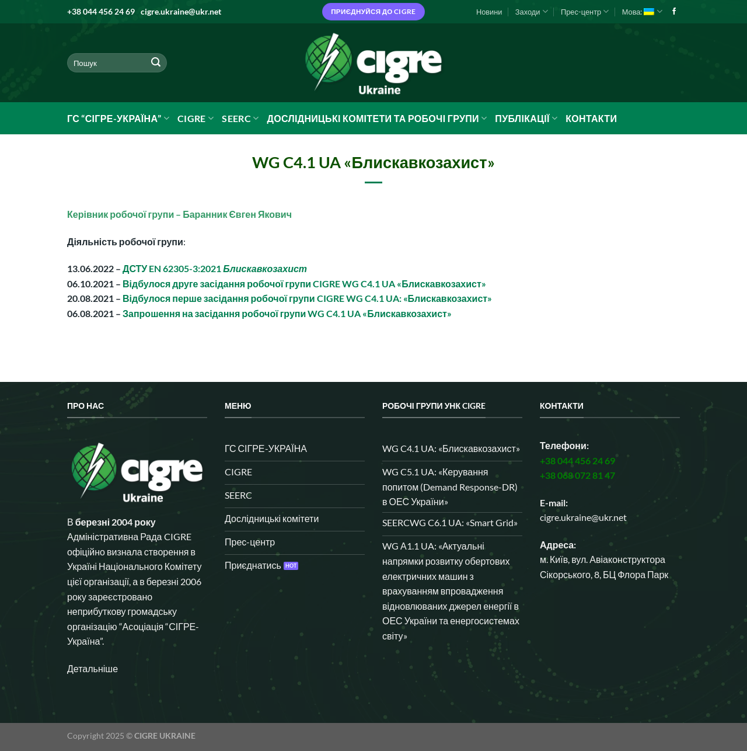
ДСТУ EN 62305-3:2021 (215, 268)
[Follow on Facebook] (674, 12)
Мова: (642, 11)
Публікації (526, 118)
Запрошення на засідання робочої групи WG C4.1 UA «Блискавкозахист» (287, 313)
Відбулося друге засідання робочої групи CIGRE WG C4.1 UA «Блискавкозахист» (304, 283)
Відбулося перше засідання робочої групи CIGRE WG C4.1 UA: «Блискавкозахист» (307, 298)
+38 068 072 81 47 (577, 475)
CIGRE (195, 118)
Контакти (591, 118)
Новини (489, 11)
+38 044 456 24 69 (101, 11)
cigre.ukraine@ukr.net (181, 11)
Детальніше (92, 668)
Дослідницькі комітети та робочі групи (377, 118)
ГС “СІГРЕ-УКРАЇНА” (118, 118)
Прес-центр (585, 11)
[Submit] (156, 63)
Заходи (531, 11)
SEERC (240, 118)
